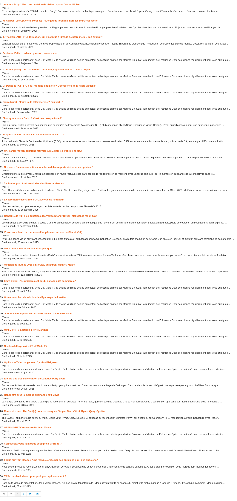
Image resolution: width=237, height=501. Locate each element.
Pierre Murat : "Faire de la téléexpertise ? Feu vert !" (33, 102)
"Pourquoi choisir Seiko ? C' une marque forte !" (32, 118)
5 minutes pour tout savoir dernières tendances (34, 183)
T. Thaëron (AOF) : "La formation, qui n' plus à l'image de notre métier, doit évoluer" (52, 37)
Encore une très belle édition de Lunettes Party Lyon (34, 378)
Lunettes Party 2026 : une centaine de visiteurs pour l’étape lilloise (41, 4)
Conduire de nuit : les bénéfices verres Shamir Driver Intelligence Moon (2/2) (50, 216)
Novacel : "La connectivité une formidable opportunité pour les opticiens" (48, 167)
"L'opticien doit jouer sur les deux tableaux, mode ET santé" (39, 313)
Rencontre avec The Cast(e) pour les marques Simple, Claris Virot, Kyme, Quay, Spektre (54, 411)
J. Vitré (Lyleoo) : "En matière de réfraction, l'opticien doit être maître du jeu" (47, 69)
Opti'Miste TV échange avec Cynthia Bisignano (31, 362)
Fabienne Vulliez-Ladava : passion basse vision (30, 53)
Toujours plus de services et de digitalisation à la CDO (34, 134)
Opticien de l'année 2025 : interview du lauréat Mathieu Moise (39, 264)
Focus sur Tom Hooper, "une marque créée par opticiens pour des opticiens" (51, 460)
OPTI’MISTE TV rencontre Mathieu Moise (27, 427)
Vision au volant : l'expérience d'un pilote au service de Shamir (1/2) (43, 232)
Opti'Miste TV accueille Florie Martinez (26, 329)
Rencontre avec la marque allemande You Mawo (31, 394)
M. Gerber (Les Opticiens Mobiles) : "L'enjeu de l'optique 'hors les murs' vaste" (50, 20)
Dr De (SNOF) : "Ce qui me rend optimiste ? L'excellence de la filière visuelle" (49, 85)
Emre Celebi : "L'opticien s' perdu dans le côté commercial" (40, 281)
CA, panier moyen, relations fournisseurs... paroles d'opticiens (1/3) (43, 150)
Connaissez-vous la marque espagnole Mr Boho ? (33, 443)
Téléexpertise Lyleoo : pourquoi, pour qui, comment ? (35, 476)
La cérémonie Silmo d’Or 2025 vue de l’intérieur (34, 199)
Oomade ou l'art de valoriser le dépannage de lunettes (35, 297)
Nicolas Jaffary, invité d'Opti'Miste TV (25, 346)
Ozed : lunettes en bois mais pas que (28, 248)
